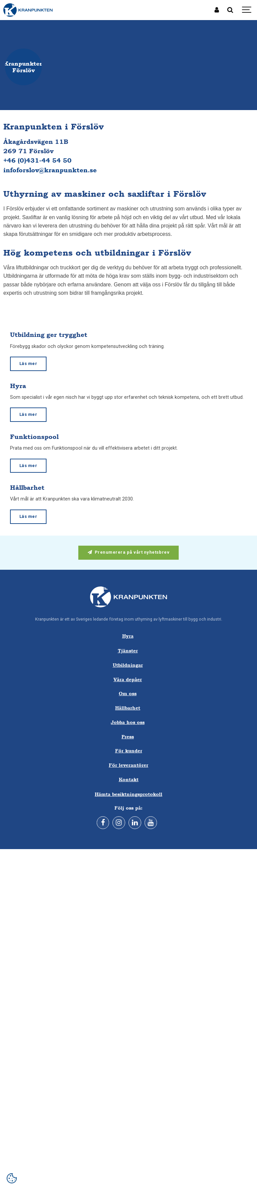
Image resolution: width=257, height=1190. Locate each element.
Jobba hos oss (128, 722)
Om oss (128, 693)
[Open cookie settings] (12, 1178)
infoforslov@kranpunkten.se (50, 170)
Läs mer (28, 363)
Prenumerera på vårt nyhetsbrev (128, 552)
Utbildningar (128, 665)
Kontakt (129, 779)
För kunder (128, 750)
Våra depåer (127, 679)
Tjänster (128, 650)
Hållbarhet (127, 708)
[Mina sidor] (217, 10)
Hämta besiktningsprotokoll (128, 794)
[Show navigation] (247, 10)
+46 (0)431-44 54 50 (37, 160)
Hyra (128, 636)
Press (127, 736)
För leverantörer (128, 765)
